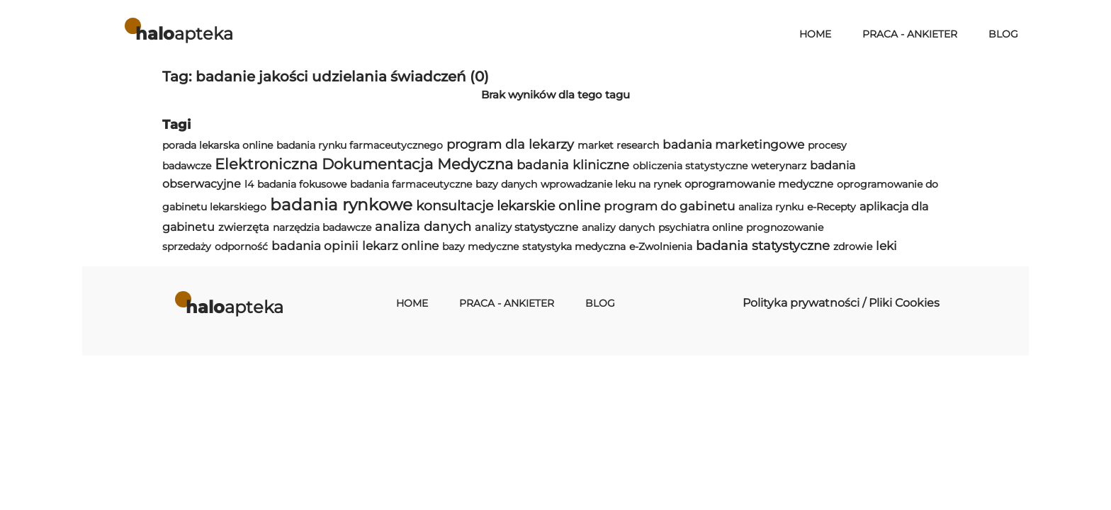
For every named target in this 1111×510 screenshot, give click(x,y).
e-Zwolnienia (660, 246)
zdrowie (852, 246)
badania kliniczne (573, 164)
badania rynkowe (341, 205)
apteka (184, 33)
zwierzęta (243, 227)
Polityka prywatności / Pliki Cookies (841, 303)
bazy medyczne (480, 246)
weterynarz (778, 165)
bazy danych (506, 184)
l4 (249, 184)
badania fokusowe (301, 184)
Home (815, 34)
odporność (241, 246)
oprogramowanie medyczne (758, 184)
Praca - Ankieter (909, 34)
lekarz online (400, 246)
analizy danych (618, 227)
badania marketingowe (733, 144)
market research (618, 145)
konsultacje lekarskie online (508, 206)
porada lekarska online (217, 145)
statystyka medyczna (574, 246)
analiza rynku (770, 206)
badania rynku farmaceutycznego (359, 145)
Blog (1003, 34)
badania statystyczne (763, 245)
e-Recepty (831, 206)
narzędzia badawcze (322, 227)
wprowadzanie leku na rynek (611, 184)
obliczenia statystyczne (690, 165)
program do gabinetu (669, 206)
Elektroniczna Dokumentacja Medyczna (364, 164)
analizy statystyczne (526, 227)
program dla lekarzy (510, 144)
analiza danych (423, 226)
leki (886, 246)
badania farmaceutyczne (411, 184)
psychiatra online (700, 227)
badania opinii (315, 246)
